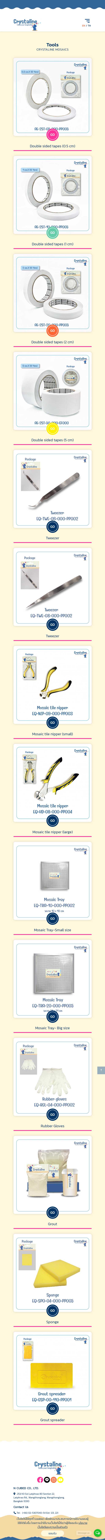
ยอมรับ (53, 1533)
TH (89, 25)
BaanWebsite (97, 1539)
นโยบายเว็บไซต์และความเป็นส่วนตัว (62, 1525)
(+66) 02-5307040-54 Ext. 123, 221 (40, 1513)
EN (83, 25)
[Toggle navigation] (87, 21)
